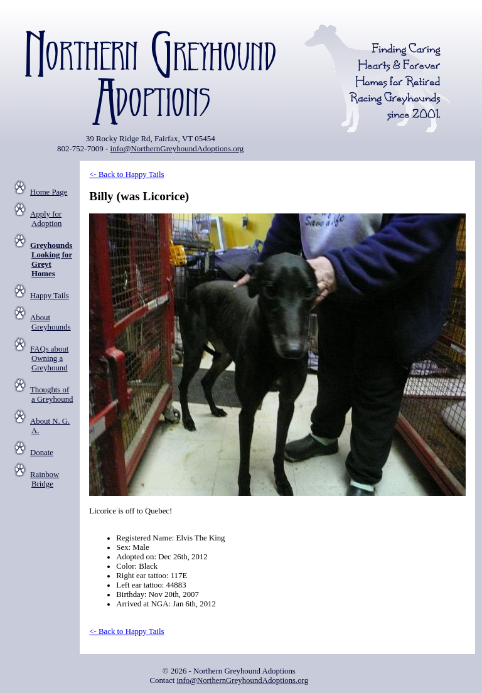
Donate (41, 452)
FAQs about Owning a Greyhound (49, 358)
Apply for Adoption (46, 219)
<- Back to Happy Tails (126, 174)
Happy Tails (49, 295)
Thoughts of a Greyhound (51, 394)
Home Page (48, 192)
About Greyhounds (50, 322)
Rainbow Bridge (44, 479)
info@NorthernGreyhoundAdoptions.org (177, 148)
